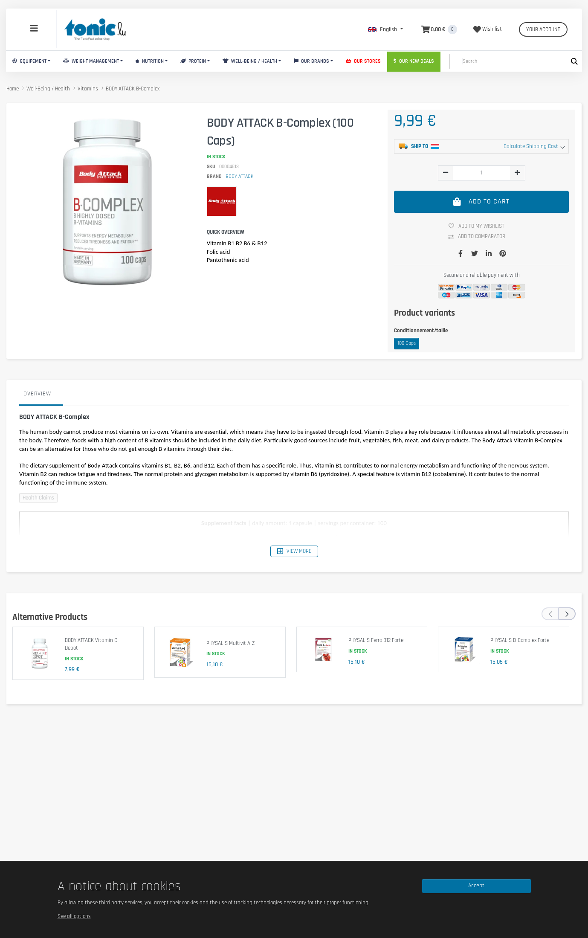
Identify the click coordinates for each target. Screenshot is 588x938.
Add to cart (481, 201)
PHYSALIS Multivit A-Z (230, 643)
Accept (476, 885)
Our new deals (414, 61)
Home (12, 88)
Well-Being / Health (250, 61)
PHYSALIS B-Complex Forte (519, 640)
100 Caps (406, 343)
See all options (74, 915)
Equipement (29, 61)
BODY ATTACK (239, 176)
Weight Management (91, 61)
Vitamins (88, 88)
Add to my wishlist (479, 226)
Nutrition (150, 61)
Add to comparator (480, 237)
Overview (37, 394)
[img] (445, 172)
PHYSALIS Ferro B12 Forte (375, 640)
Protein (193, 61)
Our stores (363, 61)
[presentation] (550, 613)
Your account (543, 29)
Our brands (312, 61)
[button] (385, 29)
